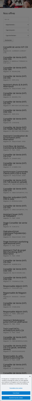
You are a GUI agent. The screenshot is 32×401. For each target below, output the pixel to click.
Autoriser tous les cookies (16, 398)
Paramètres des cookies (16, 388)
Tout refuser (16, 393)
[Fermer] (30, 376)
